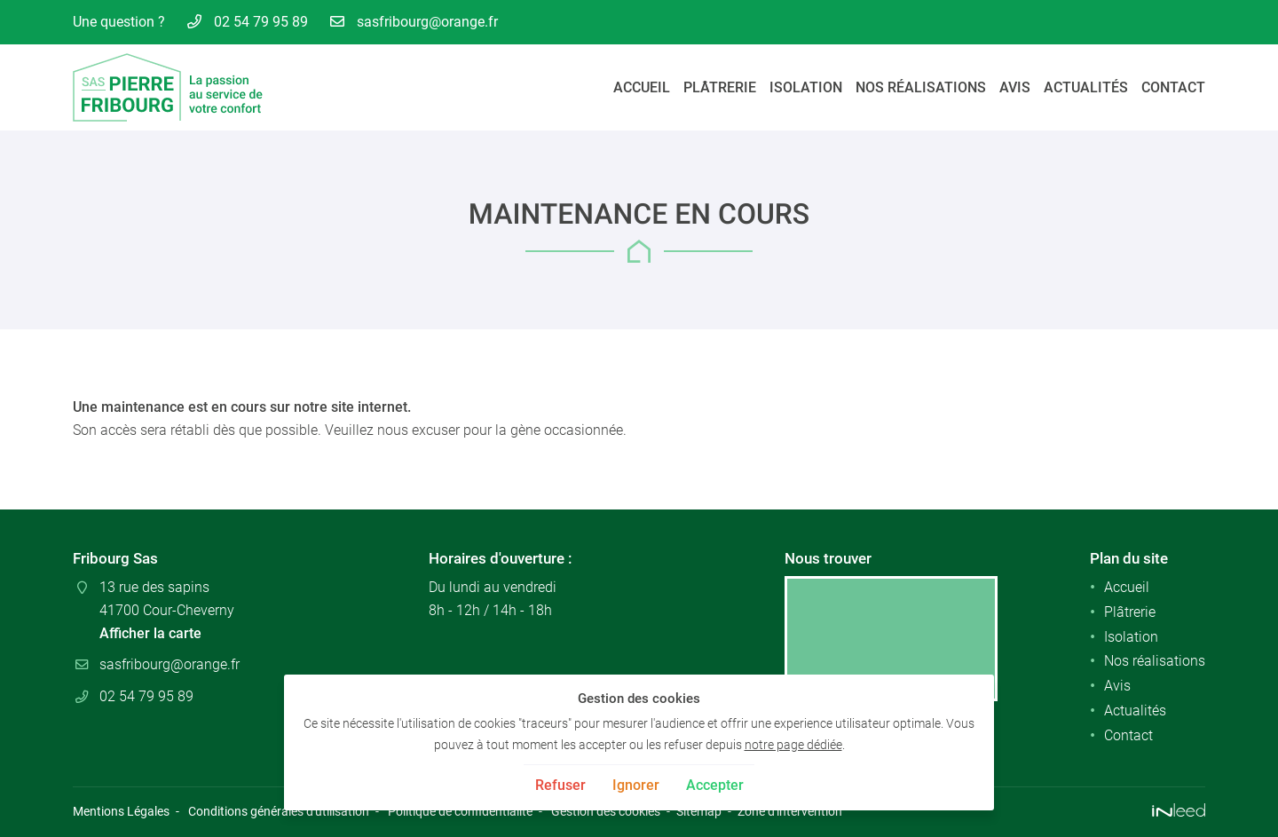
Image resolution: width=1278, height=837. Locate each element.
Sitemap (699, 811)
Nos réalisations (921, 87)
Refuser (560, 785)
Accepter (715, 785)
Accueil (641, 87)
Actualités (1086, 87)
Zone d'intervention (790, 811)
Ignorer (635, 785)
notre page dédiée (793, 745)
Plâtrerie (719, 87)
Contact (1173, 87)
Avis (1014, 87)
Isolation (805, 87)
